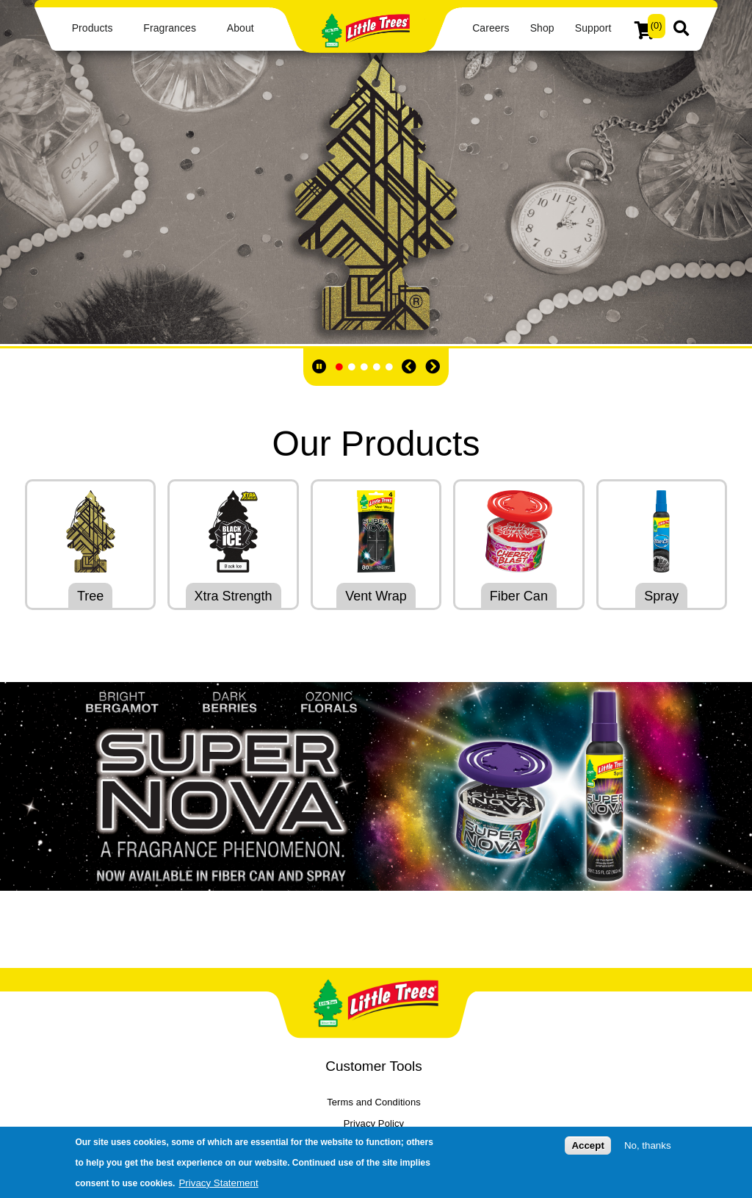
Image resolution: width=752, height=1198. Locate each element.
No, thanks (647, 1145)
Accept (587, 1145)
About (240, 28)
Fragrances (169, 28)
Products (92, 28)
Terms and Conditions (374, 1102)
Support (593, 28)
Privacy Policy (374, 1123)
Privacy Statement (218, 1182)
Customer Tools (373, 1066)
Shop (542, 28)
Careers (490, 28)
